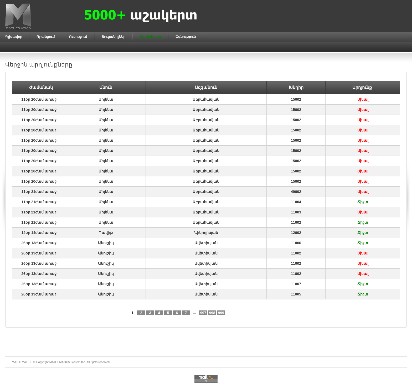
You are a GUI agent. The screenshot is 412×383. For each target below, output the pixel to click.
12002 (296, 233)
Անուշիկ (106, 243)
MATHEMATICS (59, 362)
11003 (296, 212)
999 (221, 313)
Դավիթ (106, 233)
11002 (296, 222)
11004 (296, 202)
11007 (296, 284)
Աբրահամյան (206, 99)
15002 (296, 99)
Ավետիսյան (206, 243)
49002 (296, 192)
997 (203, 313)
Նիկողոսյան (206, 233)
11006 (296, 243)
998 (212, 313)
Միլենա (106, 99)
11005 (296, 294)
